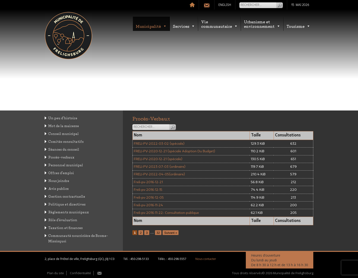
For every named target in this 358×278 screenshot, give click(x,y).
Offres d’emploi (61, 172)
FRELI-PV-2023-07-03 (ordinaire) (159, 166)
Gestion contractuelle (66, 196)
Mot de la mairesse (63, 125)
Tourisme (298, 26)
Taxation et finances (65, 227)
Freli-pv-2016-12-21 (148, 182)
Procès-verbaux (61, 157)
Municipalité (151, 26)
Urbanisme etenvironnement (262, 24)
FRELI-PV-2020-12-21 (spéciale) (158, 159)
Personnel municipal (65, 165)
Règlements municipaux (68, 212)
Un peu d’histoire (62, 117)
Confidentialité (80, 273)
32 (158, 232)
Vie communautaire (219, 24)
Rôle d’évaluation (62, 219)
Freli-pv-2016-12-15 (148, 190)
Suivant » (170, 232)
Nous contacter (205, 259)
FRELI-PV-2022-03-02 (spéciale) (159, 143)
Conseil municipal (63, 133)
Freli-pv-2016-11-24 (148, 205)
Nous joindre (58, 180)
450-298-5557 (177, 259)
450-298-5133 (139, 259)
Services (184, 26)
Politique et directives (67, 204)
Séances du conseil (63, 149)
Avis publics (58, 188)
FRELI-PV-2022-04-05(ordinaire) (159, 174)
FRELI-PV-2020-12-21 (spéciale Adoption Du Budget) (174, 151)
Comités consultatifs (66, 141)
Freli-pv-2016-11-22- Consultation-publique (166, 213)
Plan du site (55, 273)
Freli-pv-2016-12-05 (149, 197)
